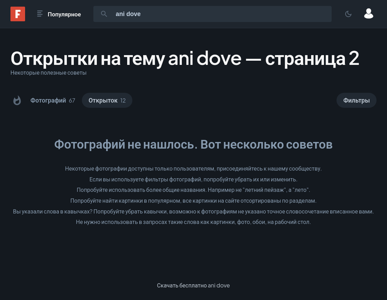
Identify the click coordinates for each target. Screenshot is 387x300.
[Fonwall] (17, 19)
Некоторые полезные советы (48, 72)
